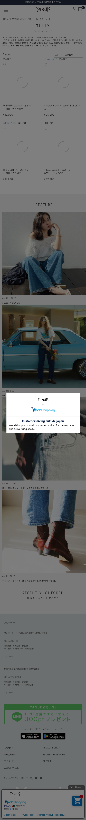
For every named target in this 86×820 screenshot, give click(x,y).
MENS (15, 19)
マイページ (9, 761)
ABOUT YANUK (11, 768)
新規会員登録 (9, 755)
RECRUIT (47, 761)
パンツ (23, 19)
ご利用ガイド (9, 748)
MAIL (11, 657)
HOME (6, 19)
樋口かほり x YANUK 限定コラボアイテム (43, 2)
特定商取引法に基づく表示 (54, 755)
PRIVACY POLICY (51, 748)
